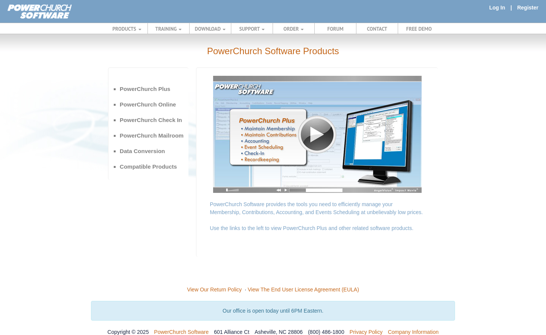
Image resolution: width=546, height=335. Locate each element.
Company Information (413, 332)
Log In (497, 8)
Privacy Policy (366, 332)
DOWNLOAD (210, 28)
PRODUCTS (127, 28)
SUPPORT (252, 28)
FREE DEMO (418, 28)
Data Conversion (142, 151)
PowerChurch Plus (145, 89)
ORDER (294, 28)
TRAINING (168, 28)
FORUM (335, 28)
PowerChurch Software (181, 332)
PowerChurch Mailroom (152, 135)
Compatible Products (148, 166)
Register (527, 8)
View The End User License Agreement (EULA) (303, 289)
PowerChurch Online (148, 104)
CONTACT (377, 28)
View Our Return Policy (214, 289)
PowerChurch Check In (151, 120)
